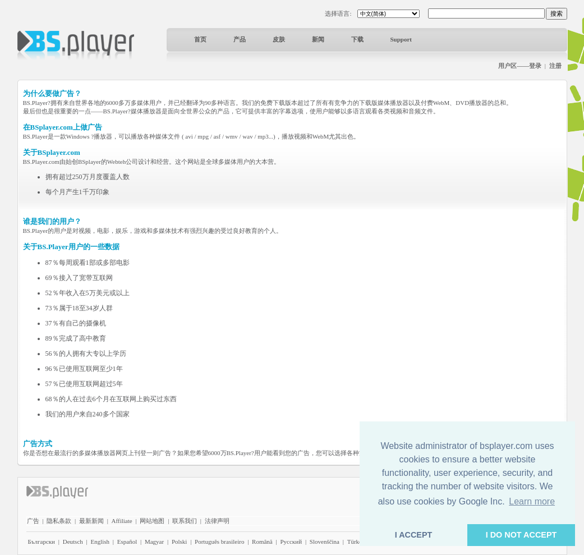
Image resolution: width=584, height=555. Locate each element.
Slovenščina (324, 541)
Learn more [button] (532, 501)
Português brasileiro (219, 541)
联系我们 (184, 520)
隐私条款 (59, 520)
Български (42, 541)
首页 (200, 39)
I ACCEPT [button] (414, 534)
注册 (555, 65)
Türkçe (356, 541)
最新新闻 (91, 520)
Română (262, 541)
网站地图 (152, 520)
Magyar (154, 541)
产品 (239, 39)
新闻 (318, 39)
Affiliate (122, 520)
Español (127, 541)
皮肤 (279, 39)
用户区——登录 (519, 65)
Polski (179, 541)
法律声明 (217, 520)
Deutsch (73, 541)
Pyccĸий (291, 541)
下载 (357, 39)
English (99, 541)
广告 (33, 520)
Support (401, 39)
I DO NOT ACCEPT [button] (521, 534)
